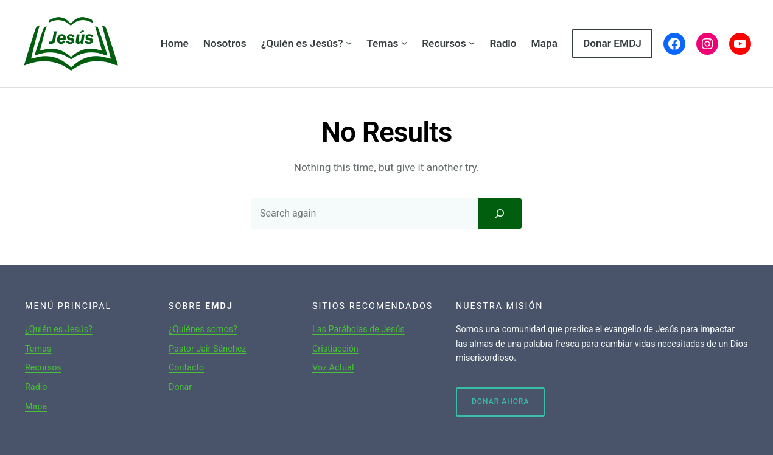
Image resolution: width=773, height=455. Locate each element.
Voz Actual (333, 368)
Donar (180, 387)
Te (30, 349)
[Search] (500, 213)
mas (43, 349)
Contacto (186, 368)
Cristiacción (335, 349)
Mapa (36, 406)
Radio (36, 387)
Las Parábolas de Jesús (358, 329)
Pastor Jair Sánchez (207, 349)
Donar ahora (500, 401)
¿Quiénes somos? (203, 329)
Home (174, 43)
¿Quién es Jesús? (59, 329)
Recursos (43, 368)
